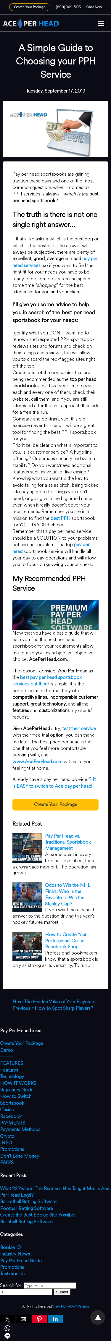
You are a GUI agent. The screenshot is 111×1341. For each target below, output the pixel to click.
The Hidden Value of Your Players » (53, 1001)
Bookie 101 (11, 1247)
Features (9, 1070)
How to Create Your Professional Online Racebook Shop (65, 940)
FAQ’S (7, 1162)
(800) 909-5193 (68, 7)
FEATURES (11, 1063)
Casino (7, 1109)
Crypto (7, 1136)
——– (6, 1056)
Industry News (15, 1254)
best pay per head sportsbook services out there (47, 680)
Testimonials (12, 1273)
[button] (101, 24)
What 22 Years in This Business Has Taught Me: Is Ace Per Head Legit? (55, 1191)
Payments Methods (20, 1129)
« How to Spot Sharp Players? (52, 1008)
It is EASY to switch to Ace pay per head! (54, 782)
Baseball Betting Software (26, 1221)
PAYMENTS (12, 1123)
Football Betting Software (26, 1208)
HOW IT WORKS (18, 1083)
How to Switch (15, 1096)
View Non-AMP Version (70, 1306)
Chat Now (94, 7)
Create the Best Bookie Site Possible (37, 1214)
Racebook (11, 1116)
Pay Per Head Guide (21, 1260)
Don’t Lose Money (19, 1156)
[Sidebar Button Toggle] (101, 24)
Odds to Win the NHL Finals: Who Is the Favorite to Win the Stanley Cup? (67, 894)
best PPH (60, 518)
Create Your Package (29, 7)
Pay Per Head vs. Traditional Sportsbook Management (68, 842)
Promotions (12, 1149)
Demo (6, 1050)
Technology (12, 1076)
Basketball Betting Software (28, 1201)
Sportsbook (12, 1103)
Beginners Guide (16, 1089)
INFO (6, 1142)
